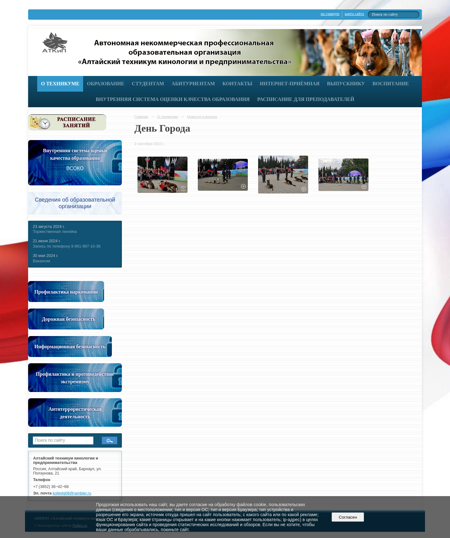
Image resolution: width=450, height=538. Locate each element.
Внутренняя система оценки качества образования (173, 99)
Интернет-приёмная (289, 83)
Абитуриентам (193, 83)
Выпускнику (346, 83)
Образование (105, 83)
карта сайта (354, 14)
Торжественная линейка (55, 231)
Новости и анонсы (202, 116)
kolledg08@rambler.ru (72, 493)
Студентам (148, 83)
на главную (330, 14)
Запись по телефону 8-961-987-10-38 (66, 246)
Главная (141, 116)
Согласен (348, 517)
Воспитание (390, 83)
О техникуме (60, 83)
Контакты (237, 83)
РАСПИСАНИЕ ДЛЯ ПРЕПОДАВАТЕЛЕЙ (305, 99)
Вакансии (41, 261)
